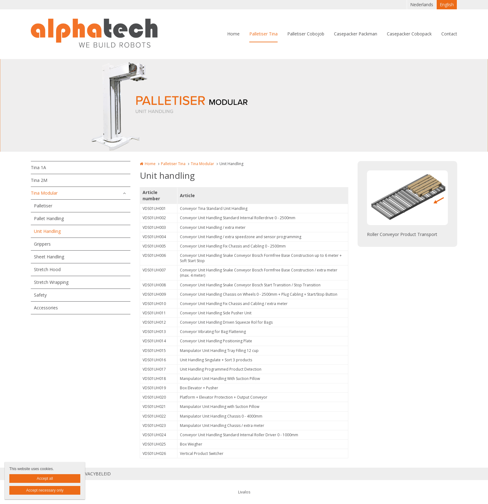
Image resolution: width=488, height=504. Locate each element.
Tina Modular (44, 193)
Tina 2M (39, 180)
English (447, 4)
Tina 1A (38, 167)
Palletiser (43, 206)
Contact (449, 34)
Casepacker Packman (355, 34)
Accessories (46, 308)
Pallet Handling (49, 218)
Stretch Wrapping (51, 282)
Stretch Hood (47, 269)
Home (233, 34)
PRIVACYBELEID (94, 474)
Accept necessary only (44, 490)
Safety (40, 295)
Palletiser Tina (263, 34)
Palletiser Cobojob (305, 34)
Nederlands (421, 4)
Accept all (45, 478)
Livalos (244, 492)
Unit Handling (47, 231)
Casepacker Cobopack (409, 34)
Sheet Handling (49, 257)
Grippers (42, 244)
